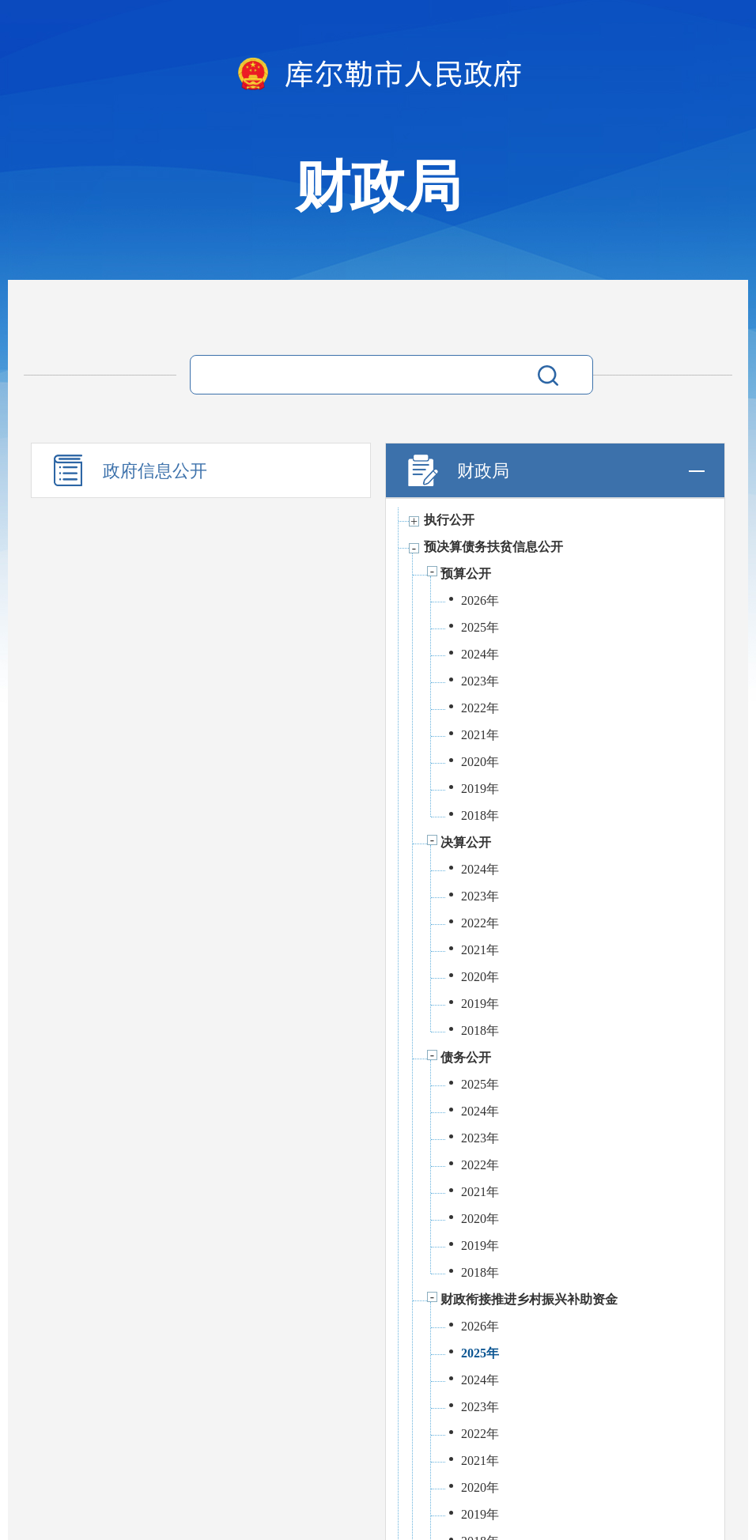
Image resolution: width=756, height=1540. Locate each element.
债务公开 (465, 1057)
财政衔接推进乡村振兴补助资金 (529, 1299)
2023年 (480, 681)
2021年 (480, 735)
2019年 (480, 788)
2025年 (480, 627)
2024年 (480, 654)
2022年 (480, 708)
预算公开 (465, 573)
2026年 (480, 600)
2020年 (480, 761)
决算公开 (465, 842)
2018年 (480, 815)
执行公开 (449, 520)
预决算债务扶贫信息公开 (493, 546)
